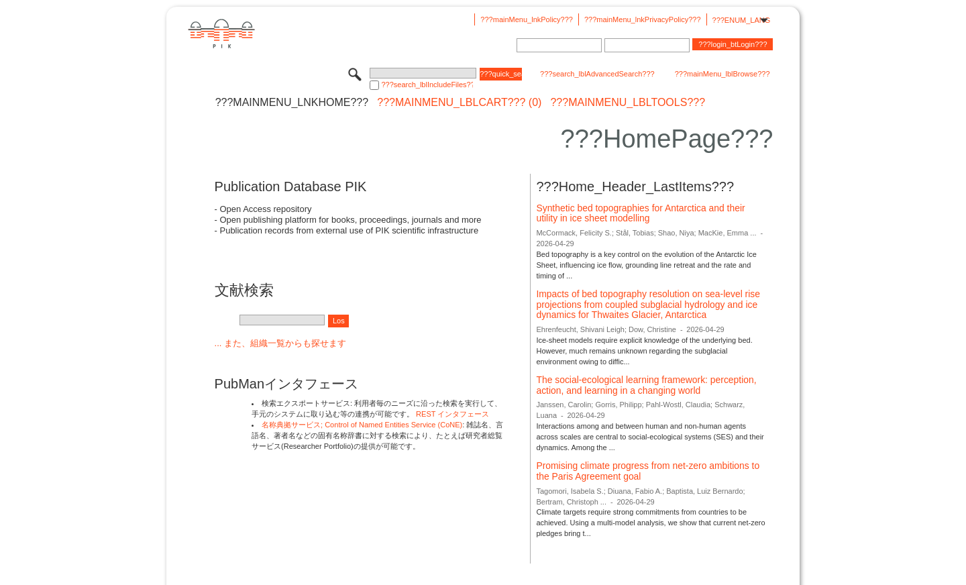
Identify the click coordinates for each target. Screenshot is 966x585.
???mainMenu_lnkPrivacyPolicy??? (642, 19)
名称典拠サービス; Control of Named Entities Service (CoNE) (362, 425)
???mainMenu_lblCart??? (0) (459, 102)
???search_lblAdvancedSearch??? (597, 74)
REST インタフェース (452, 414)
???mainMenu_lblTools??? (627, 102)
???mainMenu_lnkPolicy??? (526, 19)
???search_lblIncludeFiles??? (427, 85)
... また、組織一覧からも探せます (280, 343)
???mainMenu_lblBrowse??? (722, 74)
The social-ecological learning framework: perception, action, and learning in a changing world (646, 385)
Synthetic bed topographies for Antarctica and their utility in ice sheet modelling (640, 213)
